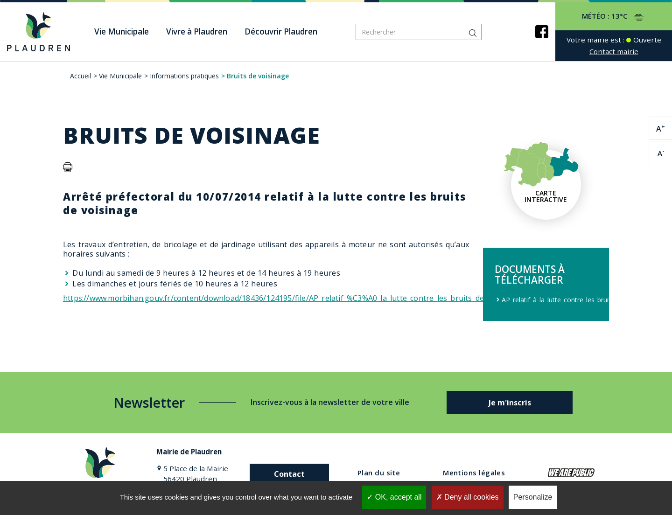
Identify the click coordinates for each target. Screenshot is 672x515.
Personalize (533, 497)
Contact (289, 474)
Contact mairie (613, 51)
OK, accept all (394, 497)
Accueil (80, 75)
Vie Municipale (120, 75)
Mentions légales (474, 472)
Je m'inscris (510, 402)
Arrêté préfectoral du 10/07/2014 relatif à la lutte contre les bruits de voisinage (264, 203)
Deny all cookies (467, 497)
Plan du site (378, 472)
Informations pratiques (184, 75)
